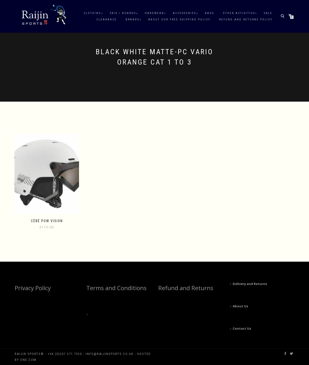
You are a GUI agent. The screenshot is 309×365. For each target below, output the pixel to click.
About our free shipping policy (179, 19)
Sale (268, 13)
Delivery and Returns (250, 284)
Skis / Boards (123, 13)
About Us (240, 306)
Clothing (92, 13)
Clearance (106, 19)
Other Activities (239, 13)
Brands (132, 19)
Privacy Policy (33, 288)
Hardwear (154, 13)
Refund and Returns (185, 288)
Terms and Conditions (116, 288)
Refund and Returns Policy (245, 19)
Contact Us (242, 328)
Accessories (184, 13)
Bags (209, 13)
